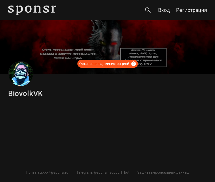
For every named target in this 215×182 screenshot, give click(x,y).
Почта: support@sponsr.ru (47, 172)
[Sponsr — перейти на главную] (32, 10)
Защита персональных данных (163, 172)
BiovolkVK (25, 93)
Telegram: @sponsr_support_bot (102, 172)
